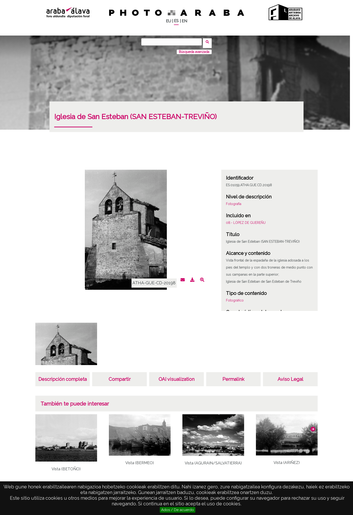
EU (168, 21)
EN (184, 21)
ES (176, 21)
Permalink (233, 376)
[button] (313, 426)
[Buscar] (173, 42)
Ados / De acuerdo (177, 510)
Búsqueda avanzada (194, 49)
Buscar (208, 41)
